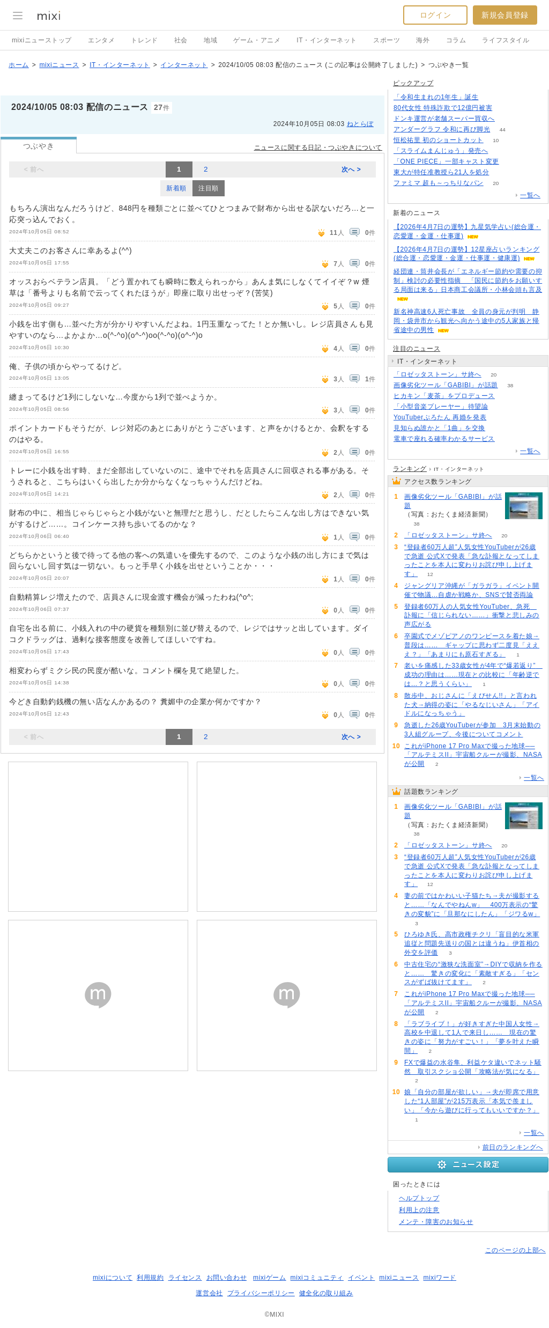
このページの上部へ (515, 1250)
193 (490, 97)
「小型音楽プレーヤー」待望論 (441, 406)
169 (500, 151)
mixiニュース (59, 65)
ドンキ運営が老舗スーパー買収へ (444, 118)
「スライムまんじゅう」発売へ (441, 150)
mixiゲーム (269, 1277)
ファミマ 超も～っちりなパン (439, 183)
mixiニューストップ (42, 40)
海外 (422, 40)
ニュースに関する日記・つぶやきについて (318, 147)
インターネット (183, 65)
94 (498, 428)
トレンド (144, 40)
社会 (181, 40)
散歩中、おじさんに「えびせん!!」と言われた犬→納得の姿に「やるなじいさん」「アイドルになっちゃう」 (471, 705)
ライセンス (185, 1277)
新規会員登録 (505, 15)
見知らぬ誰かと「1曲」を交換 (439, 428)
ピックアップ (413, 83)
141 (507, 119)
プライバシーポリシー (261, 1293)
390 (500, 407)
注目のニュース (416, 348)
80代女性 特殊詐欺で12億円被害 (443, 108)
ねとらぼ (360, 124)
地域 (210, 40)
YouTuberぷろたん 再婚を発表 (440, 417)
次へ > (351, 169)
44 (503, 129)
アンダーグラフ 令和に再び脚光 (442, 129)
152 (507, 396)
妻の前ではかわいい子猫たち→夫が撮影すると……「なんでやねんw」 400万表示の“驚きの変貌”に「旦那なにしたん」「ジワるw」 (472, 905)
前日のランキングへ (513, 1147)
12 (430, 574)
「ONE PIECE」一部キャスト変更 (446, 161)
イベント (361, 1277)
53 (511, 162)
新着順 (176, 188)
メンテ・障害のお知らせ (436, 1222)
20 (496, 183)
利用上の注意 (419, 1210)
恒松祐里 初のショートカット (439, 140)
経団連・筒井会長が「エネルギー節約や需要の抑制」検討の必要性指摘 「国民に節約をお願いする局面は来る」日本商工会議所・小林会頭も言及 (468, 280)
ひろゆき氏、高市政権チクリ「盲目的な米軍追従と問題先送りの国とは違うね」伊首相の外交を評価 (471, 943)
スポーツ (386, 40)
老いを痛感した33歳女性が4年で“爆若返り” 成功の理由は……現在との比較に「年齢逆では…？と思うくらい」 (473, 675)
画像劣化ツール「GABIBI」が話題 (446, 385)
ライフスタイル (505, 40)
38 (510, 385)
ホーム (19, 65)
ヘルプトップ (419, 1198)
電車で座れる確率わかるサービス (444, 438)
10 (496, 140)
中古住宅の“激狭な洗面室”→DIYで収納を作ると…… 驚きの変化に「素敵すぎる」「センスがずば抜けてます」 (473, 973)
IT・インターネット (326, 40)
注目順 (208, 188)
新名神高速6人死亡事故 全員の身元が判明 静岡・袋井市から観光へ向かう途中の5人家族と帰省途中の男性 (466, 321)
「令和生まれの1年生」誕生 (436, 97)
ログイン (435, 15)
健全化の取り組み (326, 1293)
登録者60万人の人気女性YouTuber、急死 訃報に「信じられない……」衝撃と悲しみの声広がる (471, 616)
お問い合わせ (226, 1277)
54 (502, 172)
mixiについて (112, 1277)
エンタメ (101, 40)
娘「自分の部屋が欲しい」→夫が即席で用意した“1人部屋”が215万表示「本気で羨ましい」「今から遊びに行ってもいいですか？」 (471, 1101)
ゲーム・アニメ (256, 40)
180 (504, 108)
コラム (456, 40)
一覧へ (530, 195)
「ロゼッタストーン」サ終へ (437, 374)
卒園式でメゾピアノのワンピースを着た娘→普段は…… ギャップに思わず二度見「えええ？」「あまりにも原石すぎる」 (471, 645)
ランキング (410, 469)
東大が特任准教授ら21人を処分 (441, 172)
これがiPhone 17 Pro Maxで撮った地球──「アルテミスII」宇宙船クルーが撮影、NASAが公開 (473, 755)
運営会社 (209, 1293)
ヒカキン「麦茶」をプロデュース (444, 396)
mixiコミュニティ (317, 1277)
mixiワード (439, 1277)
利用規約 (150, 1277)
